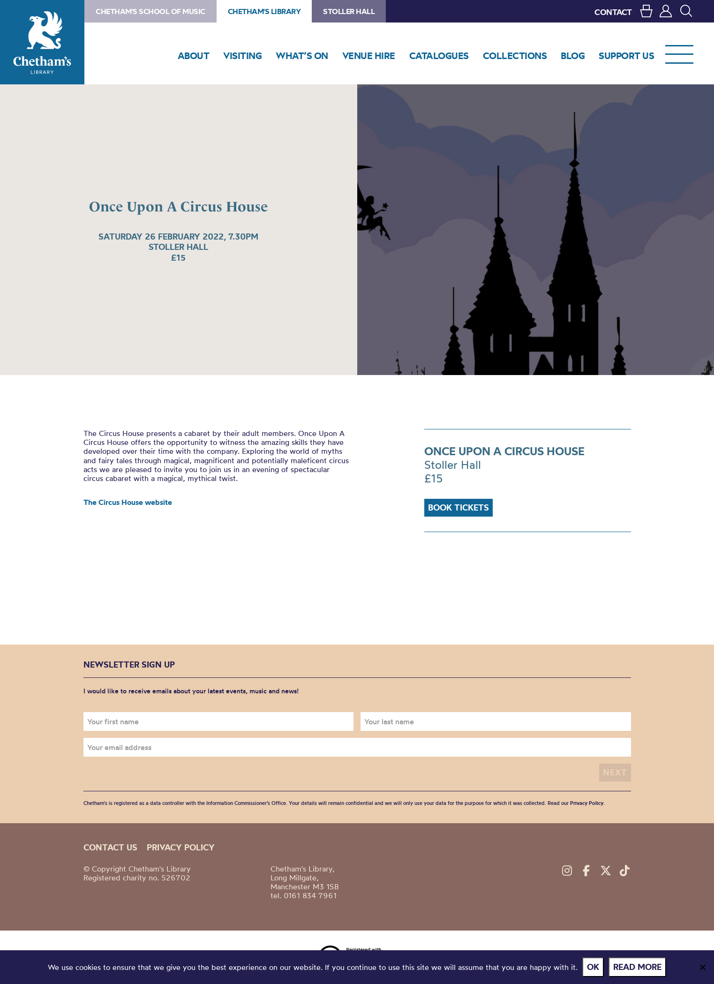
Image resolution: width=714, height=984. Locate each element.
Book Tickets (458, 507)
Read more (637, 966)
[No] (702, 967)
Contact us (110, 847)
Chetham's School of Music (150, 11)
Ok (593, 966)
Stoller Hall (349, 11)
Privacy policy (181, 847)
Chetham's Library (42, 42)
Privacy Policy (586, 803)
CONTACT (613, 12)
